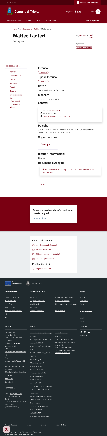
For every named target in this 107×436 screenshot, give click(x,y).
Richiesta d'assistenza (62, 352)
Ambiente (33, 297)
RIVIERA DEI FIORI (36, 369)
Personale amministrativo (13, 310)
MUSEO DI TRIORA (36, 343)
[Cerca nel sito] (97, 11)
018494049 (55, 110)
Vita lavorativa (60, 310)
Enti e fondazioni (10, 304)
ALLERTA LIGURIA (36, 379)
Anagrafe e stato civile (37, 300)
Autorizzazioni (34, 307)
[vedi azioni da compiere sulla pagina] (90, 36)
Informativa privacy (61, 333)
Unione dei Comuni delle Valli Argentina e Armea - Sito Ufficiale (41, 398)
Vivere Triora (51, 20)
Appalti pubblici (35, 304)
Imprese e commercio (62, 300)
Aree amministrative (12, 297)
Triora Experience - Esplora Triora (41, 339)
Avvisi (82, 304)
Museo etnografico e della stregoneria (41, 348)
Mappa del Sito (61, 425)
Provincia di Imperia (36, 409)
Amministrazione (14, 20)
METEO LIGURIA (35, 413)
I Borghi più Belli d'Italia (38, 373)
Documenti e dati (10, 300)
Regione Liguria (11, 2)
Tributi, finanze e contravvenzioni (66, 306)
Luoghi (82, 318)
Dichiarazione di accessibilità (39, 416)
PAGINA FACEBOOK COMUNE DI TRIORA (41, 354)
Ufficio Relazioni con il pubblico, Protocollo (15, 374)
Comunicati (84, 300)
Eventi (82, 321)
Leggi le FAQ (59, 345)
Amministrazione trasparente (65, 342)
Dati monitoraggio (11, 425)
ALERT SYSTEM (35, 383)
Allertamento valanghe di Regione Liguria (41, 334)
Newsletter (84, 335)
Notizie (82, 297)
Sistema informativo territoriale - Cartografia (40, 391)
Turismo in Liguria (35, 359)
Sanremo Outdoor (36, 366)
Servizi (38, 20)
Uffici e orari (9, 378)
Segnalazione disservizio (63, 347)
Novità (28, 20)
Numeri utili (9, 382)
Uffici (6, 317)
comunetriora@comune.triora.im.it (56, 116)
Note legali (58, 336)
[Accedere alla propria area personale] (87, 2)
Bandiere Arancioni (36, 376)
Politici (36, 29)
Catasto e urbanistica (37, 310)
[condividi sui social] (81, 35)
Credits (43, 425)
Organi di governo (11, 307)
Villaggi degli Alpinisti (37, 363)
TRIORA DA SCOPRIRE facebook (41, 386)
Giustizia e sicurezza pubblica (65, 297)
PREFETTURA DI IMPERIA (39, 406)
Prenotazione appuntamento (65, 350)
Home (15, 29)
